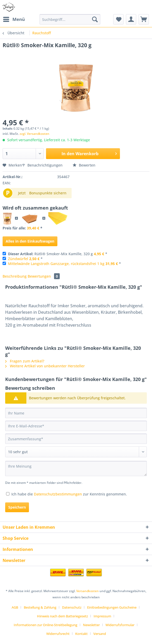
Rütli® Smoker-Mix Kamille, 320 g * (57, 253)
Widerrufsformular (119, 625)
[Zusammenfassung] (76, 439)
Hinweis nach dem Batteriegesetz (62, 616)
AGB (15, 607)
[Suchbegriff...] (70, 19)
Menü (14, 18)
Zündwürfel (18, 258)
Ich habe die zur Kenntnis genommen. (69, 494)
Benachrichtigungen (43, 165)
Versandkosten (87, 591)
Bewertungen (44, 276)
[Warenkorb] (144, 19)
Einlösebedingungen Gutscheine (111, 607)
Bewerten (84, 165)
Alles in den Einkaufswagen (30, 241)
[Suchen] (94, 19)
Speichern (17, 507)
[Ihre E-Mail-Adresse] (76, 426)
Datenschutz (71, 607)
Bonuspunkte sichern (47, 192)
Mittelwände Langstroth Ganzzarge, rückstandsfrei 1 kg (56, 263)
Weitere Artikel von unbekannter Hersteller (45, 365)
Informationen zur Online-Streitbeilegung (45, 625)
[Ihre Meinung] (76, 468)
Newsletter (91, 625)
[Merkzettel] (118, 19)
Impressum (102, 616)
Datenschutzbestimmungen (58, 494)
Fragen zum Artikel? (24, 361)
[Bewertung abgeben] (76, 451)
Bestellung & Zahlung (40, 607)
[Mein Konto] (131, 19)
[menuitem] (13, 19)
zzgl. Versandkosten (34, 133)
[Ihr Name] (76, 413)
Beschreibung (15, 276)
